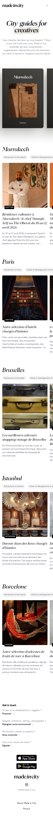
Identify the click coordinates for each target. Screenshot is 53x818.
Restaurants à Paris (12, 270)
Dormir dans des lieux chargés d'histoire (24, 545)
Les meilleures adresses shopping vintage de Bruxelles (24, 437)
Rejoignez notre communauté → (17, 724)
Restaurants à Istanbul (13, 486)
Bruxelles (13, 369)
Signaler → (7, 745)
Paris (8, 261)
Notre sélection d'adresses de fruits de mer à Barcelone (23, 653)
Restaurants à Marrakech (15, 157)
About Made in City (26, 803)
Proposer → (8, 714)
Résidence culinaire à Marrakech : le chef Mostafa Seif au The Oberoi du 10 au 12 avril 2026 (24, 220)
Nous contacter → (11, 735)
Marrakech (23, 77)
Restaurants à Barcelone (14, 595)
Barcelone (14, 586)
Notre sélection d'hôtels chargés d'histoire (19, 328)
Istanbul (12, 478)
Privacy (26, 809)
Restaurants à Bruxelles (14, 378)
